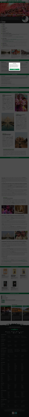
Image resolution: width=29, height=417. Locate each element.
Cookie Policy (13, 67)
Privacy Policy (16, 67)
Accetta (14, 69)
